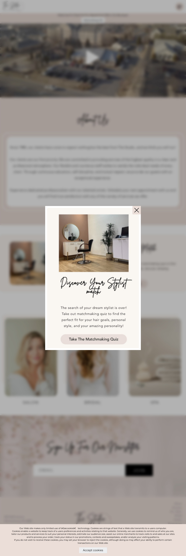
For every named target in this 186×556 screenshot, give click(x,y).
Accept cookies (93, 550)
